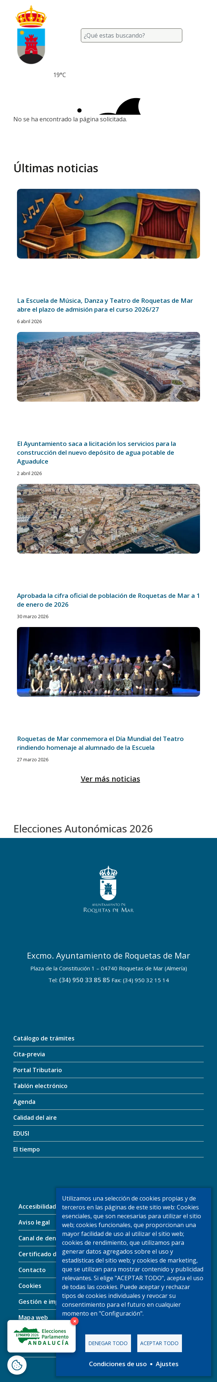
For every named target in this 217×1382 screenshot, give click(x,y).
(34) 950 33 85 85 (84, 980)
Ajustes (167, 1364)
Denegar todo (108, 1343)
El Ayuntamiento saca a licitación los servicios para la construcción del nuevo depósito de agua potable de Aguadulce (96, 452)
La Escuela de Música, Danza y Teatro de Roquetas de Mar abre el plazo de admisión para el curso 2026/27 (105, 305)
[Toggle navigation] (195, 35)
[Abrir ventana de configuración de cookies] (17, 1365)
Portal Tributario (37, 1070)
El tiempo (26, 1149)
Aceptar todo (159, 1343)
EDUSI (21, 1133)
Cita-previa (29, 1054)
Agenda (24, 1102)
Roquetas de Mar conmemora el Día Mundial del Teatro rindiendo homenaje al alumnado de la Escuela (100, 743)
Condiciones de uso (118, 1364)
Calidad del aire (35, 1117)
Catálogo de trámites (44, 1038)
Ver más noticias (110, 779)
